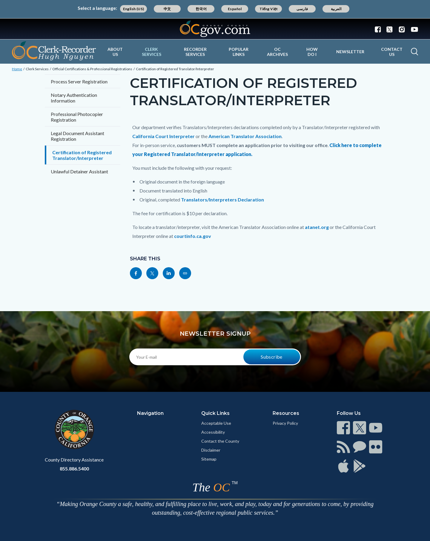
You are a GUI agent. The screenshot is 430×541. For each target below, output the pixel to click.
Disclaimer (210, 450)
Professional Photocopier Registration (77, 117)
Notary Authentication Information (74, 97)
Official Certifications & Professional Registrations (92, 69)
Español (235, 9)
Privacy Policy (285, 423)
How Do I (312, 52)
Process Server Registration (79, 81)
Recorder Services (195, 52)
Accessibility (213, 432)
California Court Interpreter (163, 136)
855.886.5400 (74, 468)
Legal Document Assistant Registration (77, 136)
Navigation (150, 413)
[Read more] (215, 29)
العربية (336, 9)
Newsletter (350, 51)
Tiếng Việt (268, 9)
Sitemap (208, 458)
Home (17, 69)
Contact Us (392, 52)
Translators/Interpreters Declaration (222, 199)
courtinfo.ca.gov (192, 236)
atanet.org (317, 227)
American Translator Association (245, 136)
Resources (286, 413)
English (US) (133, 9)
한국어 (201, 9)
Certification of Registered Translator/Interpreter (175, 69)
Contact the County (220, 441)
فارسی (302, 9)
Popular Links (238, 52)
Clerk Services (151, 52)
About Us (115, 52)
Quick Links (215, 413)
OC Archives (277, 52)
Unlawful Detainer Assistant (79, 171)
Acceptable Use (216, 423)
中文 (167, 9)
